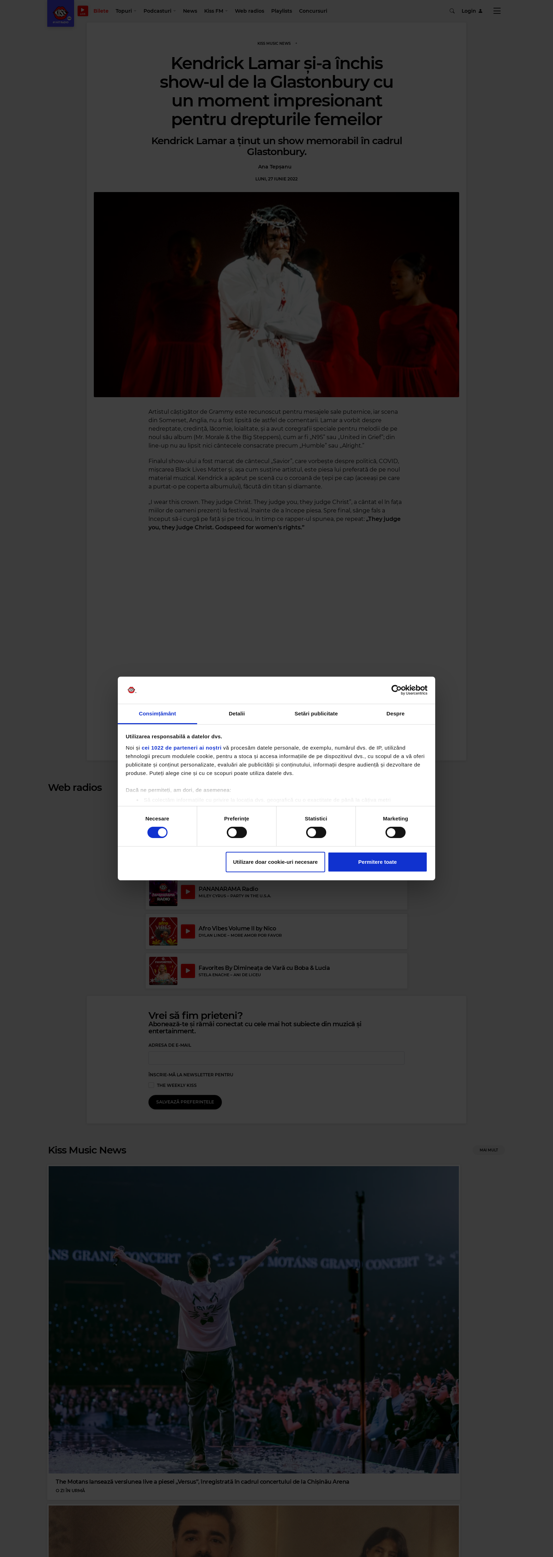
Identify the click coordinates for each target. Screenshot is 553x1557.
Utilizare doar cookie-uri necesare (275, 862)
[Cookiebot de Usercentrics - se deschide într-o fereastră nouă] (396, 690)
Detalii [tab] (237, 713)
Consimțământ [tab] (157, 713)
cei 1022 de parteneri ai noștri (181, 748)
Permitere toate (377, 862)
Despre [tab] (396, 713)
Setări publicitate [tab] (316, 713)
